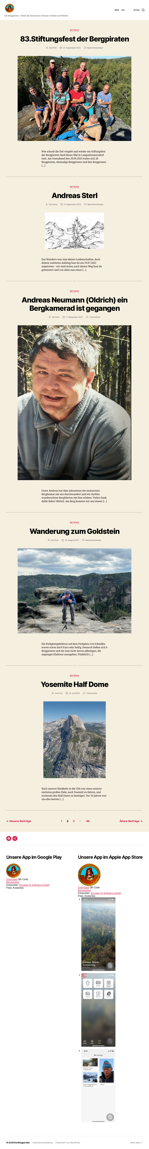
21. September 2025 (72, 204)
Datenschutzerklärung (42, 1142)
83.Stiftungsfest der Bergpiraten (74, 38)
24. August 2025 (72, 540)
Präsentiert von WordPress (68, 1142)
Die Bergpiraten (22, 1142)
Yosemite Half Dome (74, 684)
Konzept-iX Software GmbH (106, 893)
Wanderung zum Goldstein (75, 531)
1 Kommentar (94, 317)
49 (88, 821)
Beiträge (74, 30)
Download (11, 879)
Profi (55, 48)
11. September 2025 (74, 317)
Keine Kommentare (95, 48)
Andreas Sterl (74, 195)
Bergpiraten (12, 882)
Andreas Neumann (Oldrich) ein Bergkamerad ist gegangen (74, 303)
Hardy (54, 204)
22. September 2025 (72, 48)
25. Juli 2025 (74, 693)
